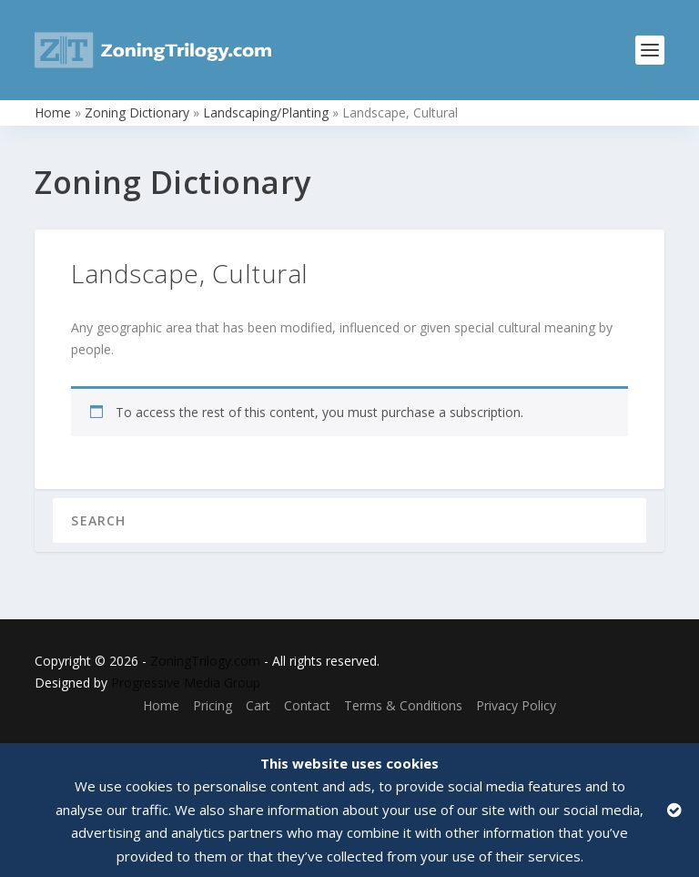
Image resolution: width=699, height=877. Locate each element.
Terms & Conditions (403, 705)
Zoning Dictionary (137, 112)
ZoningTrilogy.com (205, 660)
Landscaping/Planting (266, 112)
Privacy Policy (516, 705)
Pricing (212, 705)
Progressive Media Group (185, 682)
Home (53, 112)
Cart (258, 705)
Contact (307, 705)
